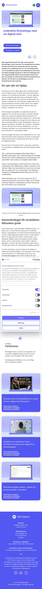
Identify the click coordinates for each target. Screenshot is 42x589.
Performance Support (12, 45)
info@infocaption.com (21, 525)
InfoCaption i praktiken (12, 50)
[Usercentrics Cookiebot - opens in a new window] (32, 260)
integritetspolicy (24, 582)
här (7, 213)
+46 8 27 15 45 (21, 527)
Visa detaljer (33, 312)
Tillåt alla (21, 318)
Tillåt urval (21, 323)
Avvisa (21, 328)
